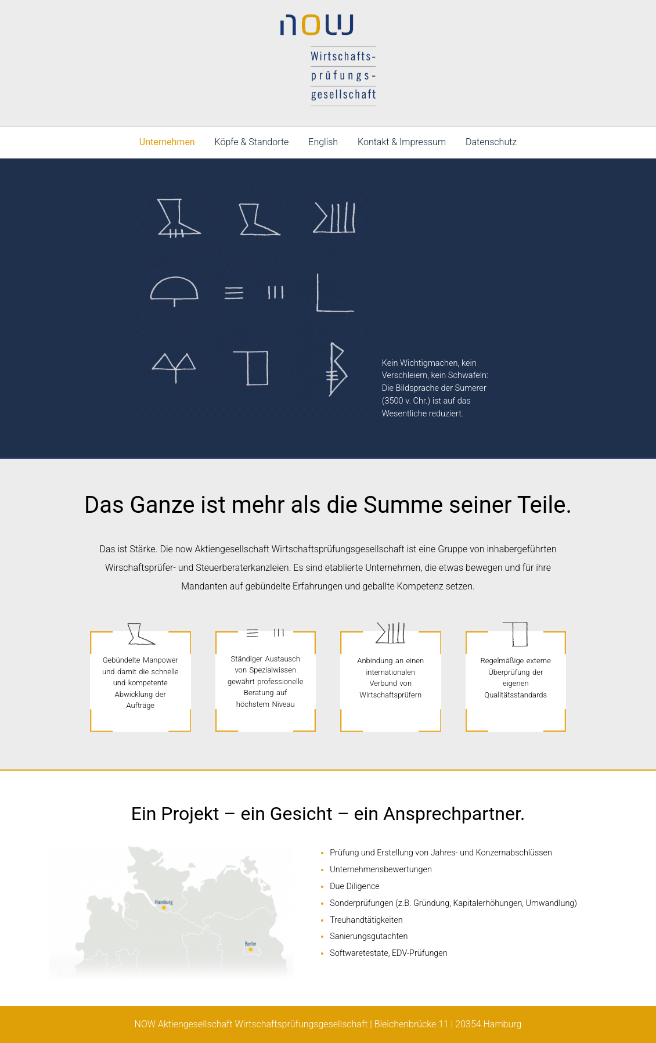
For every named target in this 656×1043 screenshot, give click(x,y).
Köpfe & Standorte (252, 142)
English (323, 142)
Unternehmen (167, 142)
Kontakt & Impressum (402, 142)
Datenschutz (491, 142)
